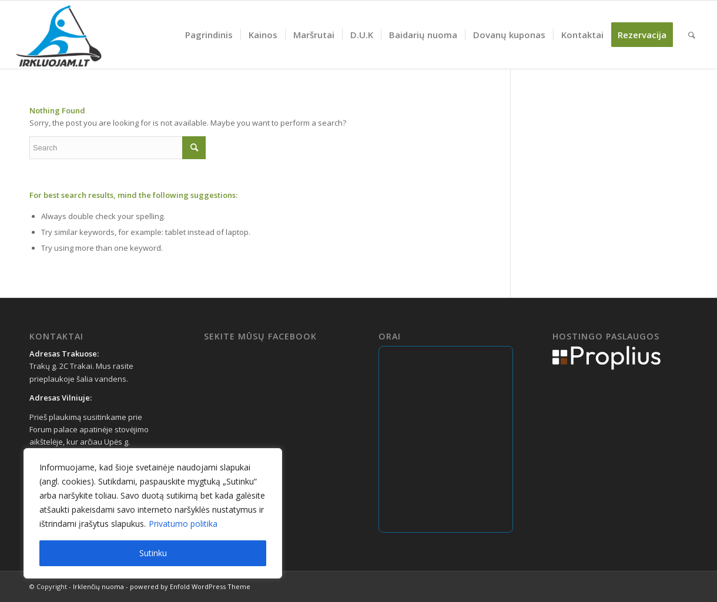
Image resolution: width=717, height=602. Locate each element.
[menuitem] (208, 35)
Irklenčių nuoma (98, 586)
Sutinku (153, 553)
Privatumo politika (183, 523)
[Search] (692, 35)
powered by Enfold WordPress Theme (190, 586)
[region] (153, 513)
